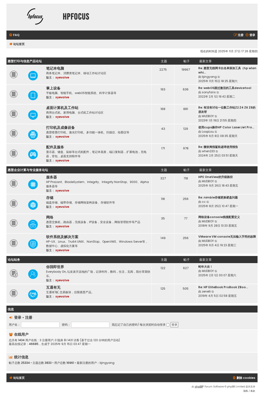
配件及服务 (55, 147)
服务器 (51, 177)
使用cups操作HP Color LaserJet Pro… (226, 127)
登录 (17, 317)
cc (204, 202)
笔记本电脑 (55, 68)
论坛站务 (14, 259)
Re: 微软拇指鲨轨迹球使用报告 (218, 147)
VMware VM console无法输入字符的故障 (227, 237)
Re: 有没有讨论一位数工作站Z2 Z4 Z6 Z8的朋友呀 (226, 109)
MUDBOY (208, 116)
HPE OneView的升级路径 (215, 177)
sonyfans (209, 92)
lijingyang (209, 77)
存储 (49, 197)
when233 (208, 151)
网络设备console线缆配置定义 (219, 217)
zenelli (206, 291)
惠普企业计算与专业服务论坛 (28, 170)
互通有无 (53, 287)
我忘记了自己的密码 (125, 325)
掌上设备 (53, 88)
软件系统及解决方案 (62, 237)
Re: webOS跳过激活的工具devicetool (224, 88)
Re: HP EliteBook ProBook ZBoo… (223, 287)
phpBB (199, 386)
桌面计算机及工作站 (62, 107)
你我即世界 (55, 267)
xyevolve (62, 77)
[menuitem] (14, 35)
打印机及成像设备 (60, 127)
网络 (49, 217)
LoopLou (208, 132)
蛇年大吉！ (205, 267)
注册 (28, 317)
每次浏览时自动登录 (154, 325)
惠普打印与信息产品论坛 (25, 61)
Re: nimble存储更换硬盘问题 (218, 197)
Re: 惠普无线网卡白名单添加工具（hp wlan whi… (227, 70)
